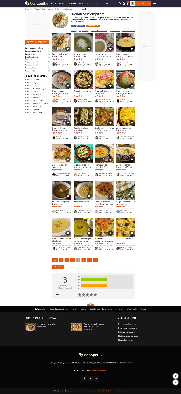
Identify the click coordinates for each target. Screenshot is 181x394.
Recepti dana (78, 26)
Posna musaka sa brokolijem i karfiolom (104, 203)
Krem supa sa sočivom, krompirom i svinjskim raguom (104, 55)
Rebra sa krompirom (126, 332)
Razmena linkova (121, 391)
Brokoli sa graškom (32, 80)
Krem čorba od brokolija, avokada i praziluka (124, 92)
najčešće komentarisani (99, 31)
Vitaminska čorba (81, 202)
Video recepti (93, 26)
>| (96, 260)
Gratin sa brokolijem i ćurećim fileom (104, 129)
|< (55, 260)
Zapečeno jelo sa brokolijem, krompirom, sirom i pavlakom (82, 129)
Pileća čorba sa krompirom (129, 336)
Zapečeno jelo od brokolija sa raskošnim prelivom (125, 129)
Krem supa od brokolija (34, 48)
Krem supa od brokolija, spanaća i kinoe (60, 92)
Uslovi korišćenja (82, 391)
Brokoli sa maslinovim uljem (35, 88)
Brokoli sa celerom (32, 91)
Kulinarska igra (93, 4)
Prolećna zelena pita (46, 324)
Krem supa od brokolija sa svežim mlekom (124, 55)
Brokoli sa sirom (31, 85)
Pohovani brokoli (31, 65)
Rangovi (143, 309)
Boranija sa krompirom (127, 328)
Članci (62, 4)
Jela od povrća (47, 9)
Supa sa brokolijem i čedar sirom (104, 92)
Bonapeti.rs (29, 9)
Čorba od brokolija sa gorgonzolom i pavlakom (83, 239)
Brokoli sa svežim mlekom (35, 100)
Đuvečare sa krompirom (127, 324)
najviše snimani (115, 31)
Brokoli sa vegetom (32, 109)
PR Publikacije (131, 309)
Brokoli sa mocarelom (33, 106)
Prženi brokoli (30, 71)
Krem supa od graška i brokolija (61, 239)
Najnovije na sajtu (79, 309)
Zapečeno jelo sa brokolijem (31, 58)
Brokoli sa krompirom (70, 9)
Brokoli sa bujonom (32, 97)
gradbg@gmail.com (98, 370)
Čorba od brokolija (32, 62)
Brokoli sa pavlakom (33, 51)
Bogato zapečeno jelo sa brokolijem (125, 203)
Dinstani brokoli (31, 68)
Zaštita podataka (97, 391)
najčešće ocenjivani (128, 31)
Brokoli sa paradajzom (33, 94)
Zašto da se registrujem (59, 309)
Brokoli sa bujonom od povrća (36, 103)
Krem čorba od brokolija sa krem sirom (59, 129)
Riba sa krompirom (125, 340)
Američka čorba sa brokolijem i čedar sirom (124, 166)
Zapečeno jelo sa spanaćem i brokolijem (59, 166)
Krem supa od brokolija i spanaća (82, 55)
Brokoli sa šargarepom (33, 82)
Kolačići (109, 391)
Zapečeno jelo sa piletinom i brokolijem (104, 239)
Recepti (54, 4)
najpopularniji (84, 31)
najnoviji (74, 31)
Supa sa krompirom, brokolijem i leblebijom (61, 203)
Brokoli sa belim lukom (33, 112)
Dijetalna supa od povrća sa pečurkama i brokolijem (83, 166)
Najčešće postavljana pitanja (101, 309)
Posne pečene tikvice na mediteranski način (94, 325)
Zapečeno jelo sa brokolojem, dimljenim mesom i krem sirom (60, 55)
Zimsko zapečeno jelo (125, 238)
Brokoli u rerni (30, 54)
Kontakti (118, 309)
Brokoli (57, 9)
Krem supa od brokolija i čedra (102, 166)
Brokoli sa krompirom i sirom (83, 92)
